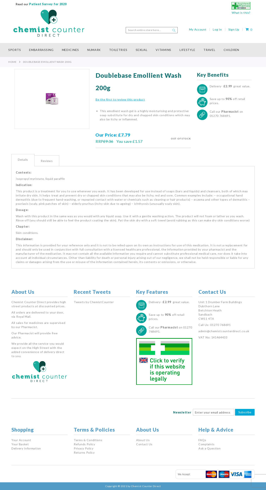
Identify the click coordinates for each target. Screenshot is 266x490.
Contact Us (144, 444)
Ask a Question (209, 448)
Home (12, 61)
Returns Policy (84, 452)
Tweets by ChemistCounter (94, 302)
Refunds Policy (84, 444)
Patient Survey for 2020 (47, 4)
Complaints (206, 444)
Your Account (21, 440)
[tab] (22, 160)
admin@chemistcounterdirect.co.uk (223, 331)
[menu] (133, 50)
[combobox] (152, 30)
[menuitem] (16, 50)
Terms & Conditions (88, 440)
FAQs (202, 440)
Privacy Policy (84, 448)
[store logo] (48, 23)
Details (23, 159)
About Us (143, 440)
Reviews (47, 161)
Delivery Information (26, 448)
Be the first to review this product (120, 99)
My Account (197, 29)
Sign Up (233, 29)
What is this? (241, 12)
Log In (217, 29)
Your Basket (20, 444)
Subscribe (244, 412)
